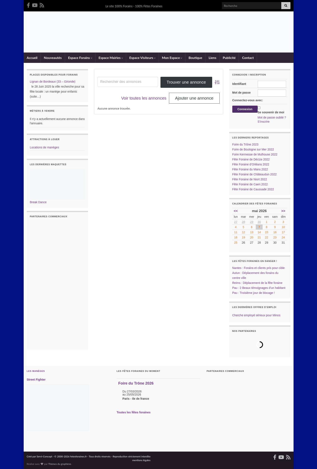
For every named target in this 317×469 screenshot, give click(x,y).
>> (283, 211)
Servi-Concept (44, 456)
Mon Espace (172, 58)
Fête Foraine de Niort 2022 (249, 179)
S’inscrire (264, 121)
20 (251, 237)
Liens (212, 58)
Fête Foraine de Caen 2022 (250, 184)
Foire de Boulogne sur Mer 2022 (253, 149)
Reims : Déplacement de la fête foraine (257, 283)
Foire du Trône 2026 (136, 383)
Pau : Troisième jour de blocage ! (253, 292)
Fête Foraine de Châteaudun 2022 (254, 174)
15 (266, 232)
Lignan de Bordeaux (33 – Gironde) (52, 81)
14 (259, 232)
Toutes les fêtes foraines (134, 412)
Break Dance (38, 202)
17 (283, 232)
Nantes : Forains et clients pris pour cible (258, 268)
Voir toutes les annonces (143, 98)
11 (235, 232)
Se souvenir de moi (271, 112)
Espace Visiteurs (142, 58)
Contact (248, 58)
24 (283, 237)
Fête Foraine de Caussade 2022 (253, 189)
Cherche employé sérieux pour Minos (256, 315)
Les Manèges (36, 371)
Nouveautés (53, 58)
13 (251, 232)
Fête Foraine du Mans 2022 (250, 169)
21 (259, 237)
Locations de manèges (44, 147)
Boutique (195, 58)
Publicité (229, 58)
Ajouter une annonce (194, 98)
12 (243, 232)
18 (235, 237)
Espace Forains (80, 58)
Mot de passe (241, 92)
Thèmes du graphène (59, 463)
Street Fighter (36, 379)
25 (235, 242)
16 (275, 232)
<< (236, 211)
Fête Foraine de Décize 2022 (251, 159)
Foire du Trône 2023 (245, 144)
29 (251, 222)
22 (266, 237)
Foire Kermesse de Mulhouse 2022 (255, 154)
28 (243, 222)
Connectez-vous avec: (247, 100)
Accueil (32, 58)
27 (235, 222)
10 (283, 227)
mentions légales (141, 460)
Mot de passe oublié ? (272, 117)
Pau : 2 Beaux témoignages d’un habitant (258, 287)
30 (259, 222)
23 (275, 237)
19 (243, 237)
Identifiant (239, 83)
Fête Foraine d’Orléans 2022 (250, 164)
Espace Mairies (111, 58)
